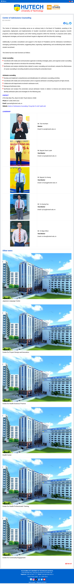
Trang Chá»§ (30, 576)
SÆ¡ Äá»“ (38, 576)
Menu (3, 1)
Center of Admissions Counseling (18, 106)
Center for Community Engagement (14, 558)
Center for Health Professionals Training (16, 506)
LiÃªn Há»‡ (45, 576)
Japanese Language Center (11, 301)
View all (68, 563)
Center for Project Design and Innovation (16, 352)
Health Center (7, 455)
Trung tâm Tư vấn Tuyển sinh (37, 106)
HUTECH (44, 582)
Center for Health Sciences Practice (14, 403)
